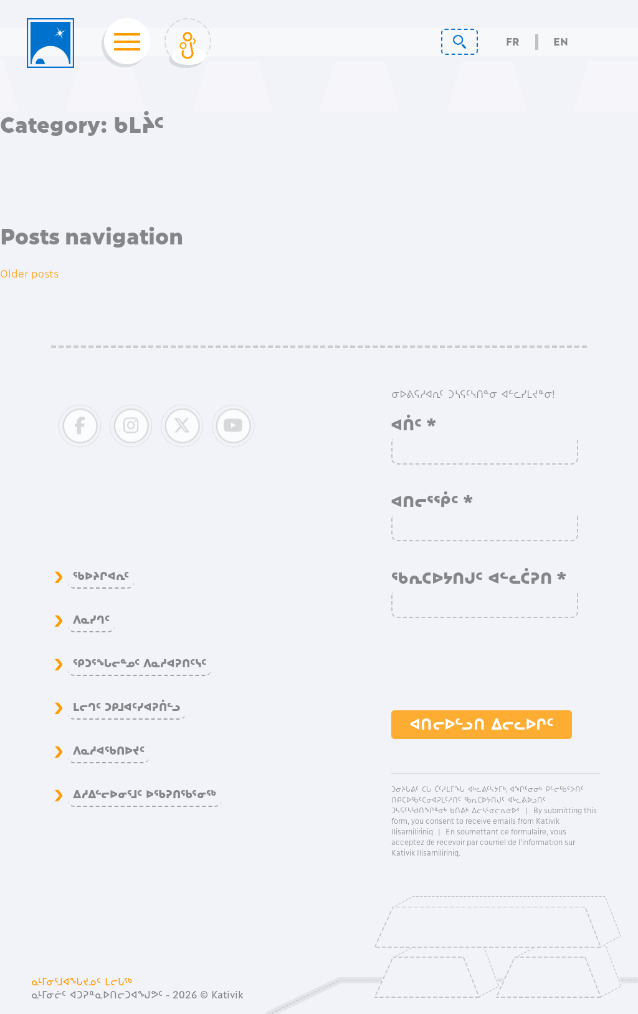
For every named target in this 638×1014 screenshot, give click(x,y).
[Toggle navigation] (123, 43)
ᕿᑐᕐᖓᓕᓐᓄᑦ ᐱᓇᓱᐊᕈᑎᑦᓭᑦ (139, 663)
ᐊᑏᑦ (414, 425)
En (560, 42)
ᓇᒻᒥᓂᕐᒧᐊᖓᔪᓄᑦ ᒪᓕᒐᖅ (82, 982)
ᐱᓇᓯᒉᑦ (91, 619)
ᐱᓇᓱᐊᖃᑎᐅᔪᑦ (109, 750)
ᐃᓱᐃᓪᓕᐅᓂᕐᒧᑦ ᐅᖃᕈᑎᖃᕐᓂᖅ (144, 794)
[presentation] (486, 670)
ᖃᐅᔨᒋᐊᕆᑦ (101, 576)
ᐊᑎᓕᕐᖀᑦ (432, 501)
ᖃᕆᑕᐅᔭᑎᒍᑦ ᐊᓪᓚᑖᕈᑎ (479, 578)
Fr (512, 42)
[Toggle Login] (188, 43)
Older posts (29, 274)
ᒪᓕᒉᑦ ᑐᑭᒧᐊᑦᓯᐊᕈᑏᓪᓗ (127, 707)
